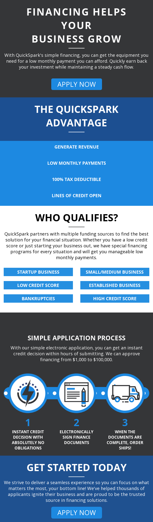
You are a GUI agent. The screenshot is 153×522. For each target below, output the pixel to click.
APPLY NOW (76, 84)
